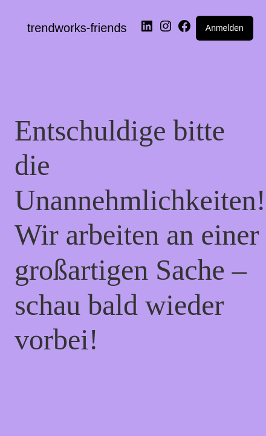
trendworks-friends (77, 28)
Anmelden (225, 28)
